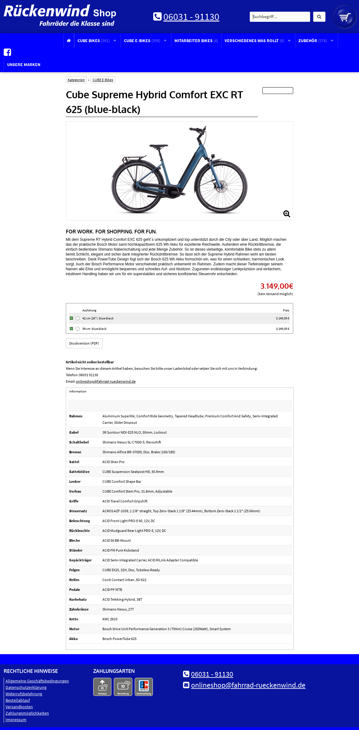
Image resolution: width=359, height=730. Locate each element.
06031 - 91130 (191, 16)
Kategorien (76, 78)
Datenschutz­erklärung (26, 686)
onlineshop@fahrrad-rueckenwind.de (106, 379)
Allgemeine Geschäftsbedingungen (37, 679)
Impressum (16, 718)
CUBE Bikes (94, 40)
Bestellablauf (18, 698)
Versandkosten (19, 705)
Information (77, 389)
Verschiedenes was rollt (254, 40)
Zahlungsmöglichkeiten (27, 711)
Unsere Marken (23, 62)
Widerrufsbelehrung (24, 692)
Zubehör (312, 40)
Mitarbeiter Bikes (196, 40)
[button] (319, 17)
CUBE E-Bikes (142, 40)
